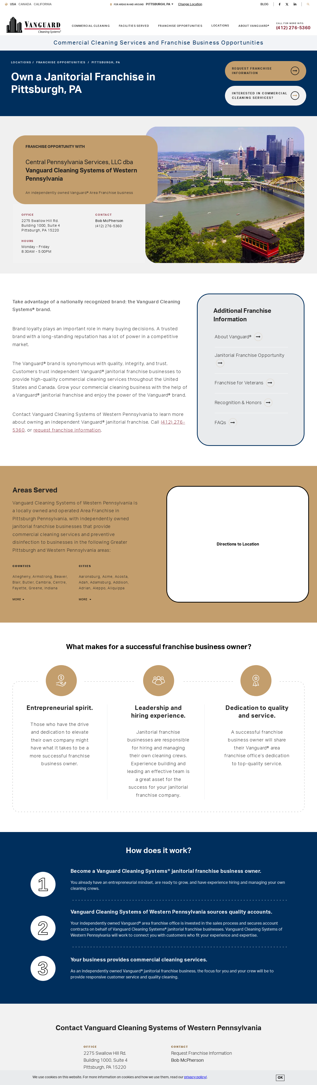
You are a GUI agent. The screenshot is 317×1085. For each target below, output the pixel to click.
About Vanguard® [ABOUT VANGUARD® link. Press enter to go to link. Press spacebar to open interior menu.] (253, 26)
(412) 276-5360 (108, 226)
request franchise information (67, 430)
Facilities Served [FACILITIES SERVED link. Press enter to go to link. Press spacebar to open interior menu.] (134, 26)
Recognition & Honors (243, 402)
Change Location (190, 4)
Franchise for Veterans (244, 383)
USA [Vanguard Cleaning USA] (13, 4)
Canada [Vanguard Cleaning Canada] (25, 4)
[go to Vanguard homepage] (33, 25)
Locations (220, 25)
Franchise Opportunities (61, 62)
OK (280, 1077)
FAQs (226, 422)
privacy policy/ (195, 1077)
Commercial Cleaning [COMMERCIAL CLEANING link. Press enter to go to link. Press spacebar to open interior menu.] (91, 26)
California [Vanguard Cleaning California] (43, 4)
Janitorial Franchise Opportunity (249, 360)
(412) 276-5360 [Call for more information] (293, 28)
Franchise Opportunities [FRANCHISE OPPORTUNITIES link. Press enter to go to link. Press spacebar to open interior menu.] (180, 26)
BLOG (264, 4)
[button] (308, 4)
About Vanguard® (238, 337)
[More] (18, 600)
